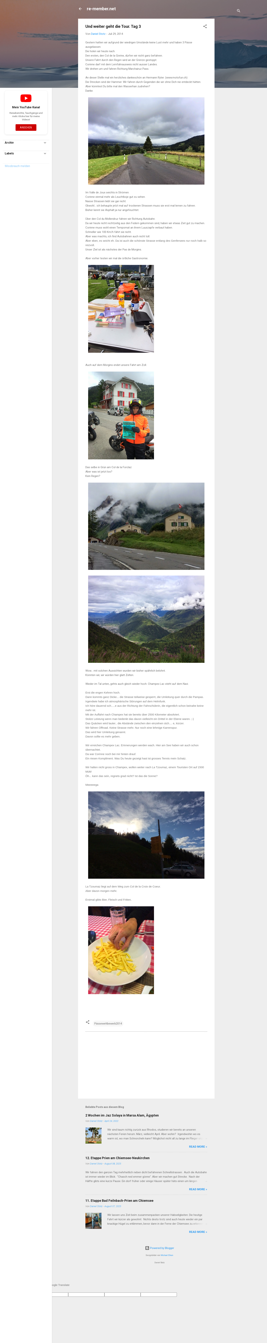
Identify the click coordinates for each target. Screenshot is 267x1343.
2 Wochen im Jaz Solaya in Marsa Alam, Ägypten (122, 1115)
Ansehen (26, 127)
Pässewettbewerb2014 (108, 1023)
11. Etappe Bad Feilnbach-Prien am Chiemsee (119, 1200)
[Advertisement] (229, 73)
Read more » (198, 1146)
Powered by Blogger (159, 1248)
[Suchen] (238, 11)
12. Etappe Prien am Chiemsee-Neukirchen (117, 1158)
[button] (205, 27)
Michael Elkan (167, 1255)
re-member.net (101, 8)
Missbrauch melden (17, 166)
